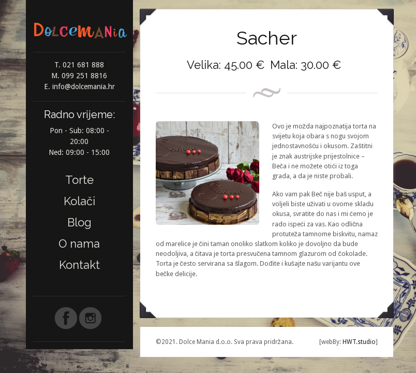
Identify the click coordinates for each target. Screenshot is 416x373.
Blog (79, 222)
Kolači (79, 201)
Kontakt (79, 264)
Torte (79, 180)
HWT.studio (358, 342)
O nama (79, 243)
